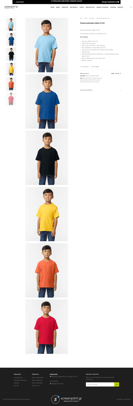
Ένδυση (85, 18)
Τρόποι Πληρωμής (37, 380)
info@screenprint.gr (58, 383)
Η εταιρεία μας (18, 377)
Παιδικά (97, 75)
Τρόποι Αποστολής (37, 382)
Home (81, 18)
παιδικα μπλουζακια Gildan (92, 81)
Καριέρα (16, 382)
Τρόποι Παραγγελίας (38, 377)
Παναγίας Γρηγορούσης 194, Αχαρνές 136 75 (64, 376)
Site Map (16, 384)
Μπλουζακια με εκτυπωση (88, 78)
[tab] (100, 90)
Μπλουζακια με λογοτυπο (90, 80)
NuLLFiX (27, 399)
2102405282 (54, 381)
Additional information (100, 90)
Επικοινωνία (35, 384)
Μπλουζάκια (91, 18)
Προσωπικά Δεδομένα (20, 380)
